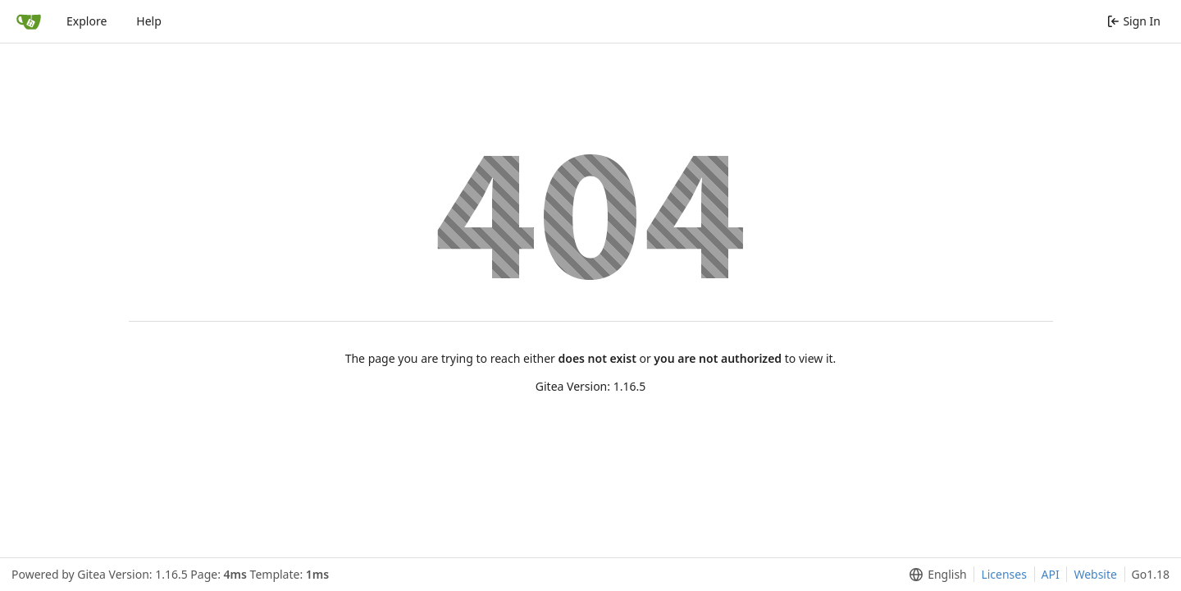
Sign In (1133, 21)
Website (1095, 574)
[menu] (934, 574)
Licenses (1004, 574)
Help (149, 21)
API (1051, 574)
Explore (86, 21)
